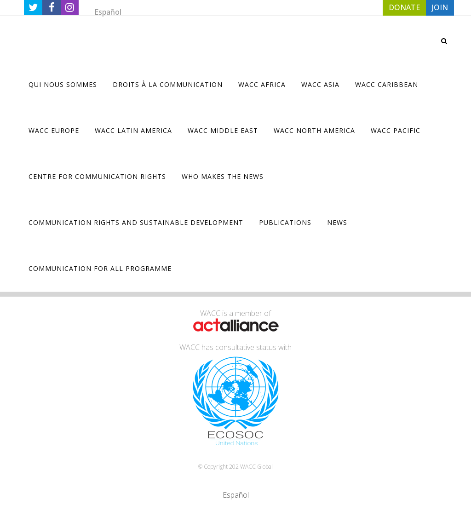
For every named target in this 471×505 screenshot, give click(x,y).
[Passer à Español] (108, 11)
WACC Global (256, 467)
